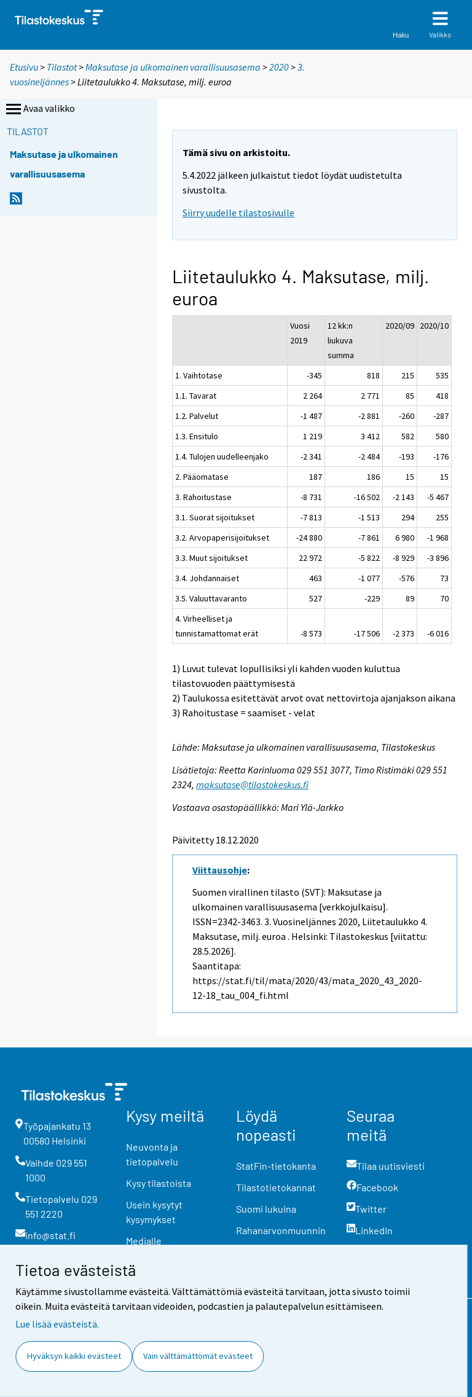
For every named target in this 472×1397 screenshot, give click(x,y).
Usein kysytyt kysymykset (154, 1212)
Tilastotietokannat (276, 1187)
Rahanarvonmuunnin (281, 1230)
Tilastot (62, 67)
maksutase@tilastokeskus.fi (252, 784)
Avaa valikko (39, 109)
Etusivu (24, 67)
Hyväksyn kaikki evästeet (74, 1355)
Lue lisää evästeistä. (57, 1324)
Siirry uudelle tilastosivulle (238, 212)
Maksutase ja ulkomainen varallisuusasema (173, 67)
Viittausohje (219, 870)
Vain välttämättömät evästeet (198, 1355)
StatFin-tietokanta (276, 1166)
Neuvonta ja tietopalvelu (152, 1154)
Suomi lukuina (266, 1209)
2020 (279, 67)
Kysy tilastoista (158, 1183)
